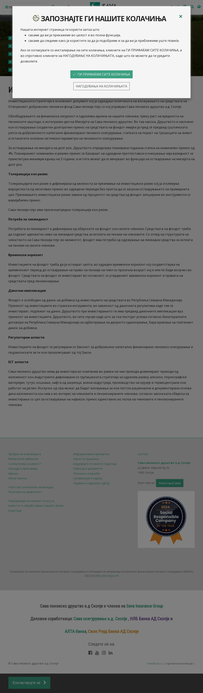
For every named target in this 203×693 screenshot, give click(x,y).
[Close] (181, 16)
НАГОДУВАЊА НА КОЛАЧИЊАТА (101, 86)
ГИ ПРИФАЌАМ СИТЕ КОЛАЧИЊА (101, 74)
